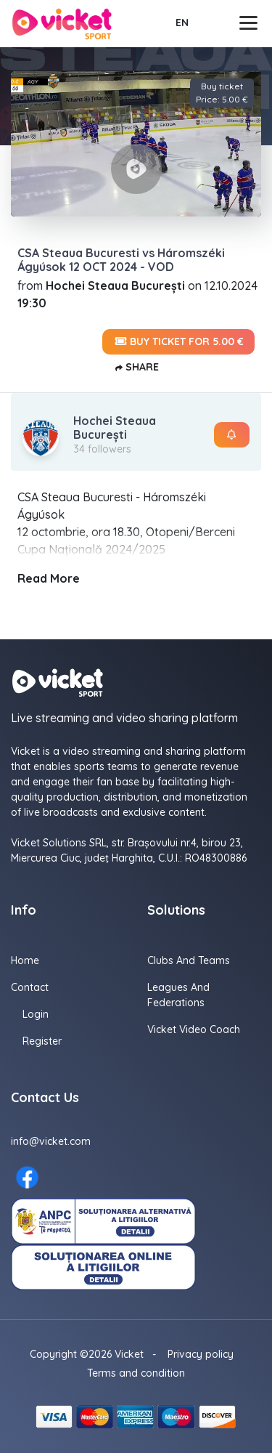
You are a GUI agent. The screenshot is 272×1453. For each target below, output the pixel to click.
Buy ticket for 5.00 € (178, 342)
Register (42, 1041)
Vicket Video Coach (193, 1029)
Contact (30, 987)
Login (35, 1014)
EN (182, 22)
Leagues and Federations (178, 995)
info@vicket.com (51, 1141)
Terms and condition (136, 1373)
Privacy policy (201, 1354)
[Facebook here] (27, 1177)
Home (25, 960)
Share (136, 368)
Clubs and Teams (188, 960)
